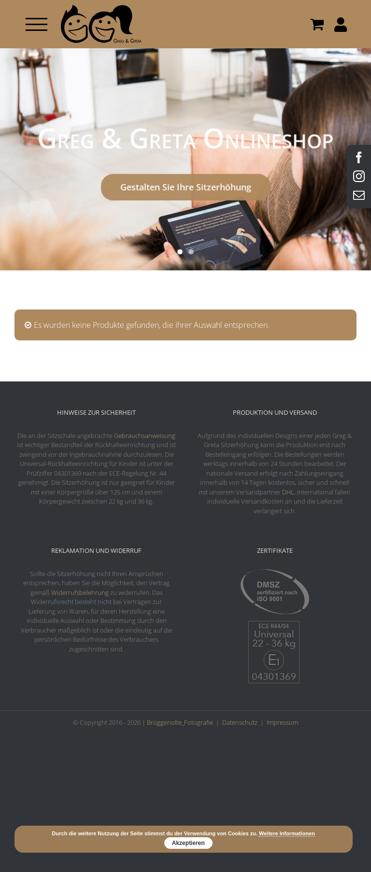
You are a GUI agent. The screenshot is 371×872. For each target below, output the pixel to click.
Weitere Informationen (287, 833)
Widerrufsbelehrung (80, 592)
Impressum (282, 722)
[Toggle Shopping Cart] (317, 24)
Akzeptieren (188, 843)
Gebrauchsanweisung (144, 435)
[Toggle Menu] (36, 24)
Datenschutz (239, 722)
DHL (288, 492)
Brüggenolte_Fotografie (180, 722)
